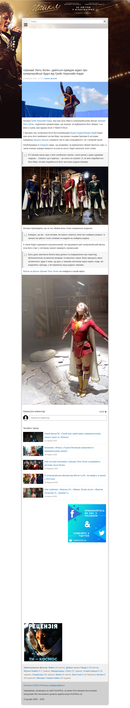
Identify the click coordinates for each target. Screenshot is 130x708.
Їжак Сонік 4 (77, 675)
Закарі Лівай (90, 133)
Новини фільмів (50, 78)
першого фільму (41, 140)
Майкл (51, 668)
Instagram (44, 145)
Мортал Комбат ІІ (32, 671)
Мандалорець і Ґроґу (61, 671)
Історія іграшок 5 (91, 671)
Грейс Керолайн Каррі (41, 121)
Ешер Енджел (77, 133)
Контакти (28, 685)
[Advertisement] (65, 46)
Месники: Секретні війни (48, 678)
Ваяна (59, 675)
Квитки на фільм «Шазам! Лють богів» (41, 271)
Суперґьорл (37, 675)
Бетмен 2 (101, 675)
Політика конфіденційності (52, 685)
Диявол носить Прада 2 (77, 668)
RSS (36, 685)
